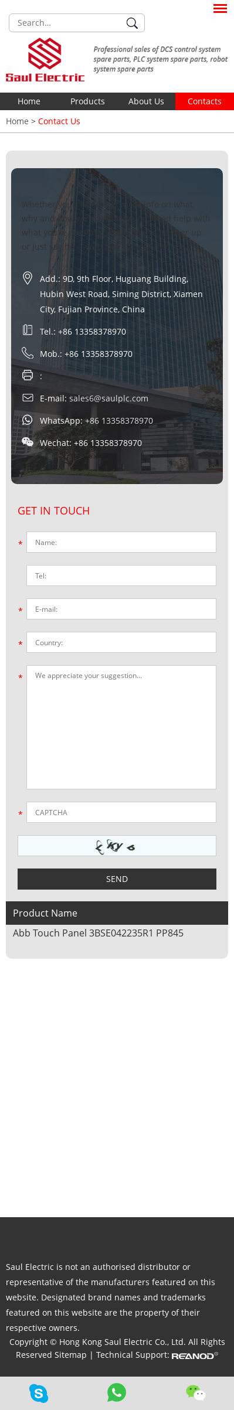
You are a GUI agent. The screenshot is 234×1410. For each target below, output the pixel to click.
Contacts (205, 101)
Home (29, 101)
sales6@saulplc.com (108, 398)
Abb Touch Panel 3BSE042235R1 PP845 (98, 933)
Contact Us (59, 121)
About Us (146, 101)
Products (87, 101)
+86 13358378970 (119, 420)
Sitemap (72, 1354)
